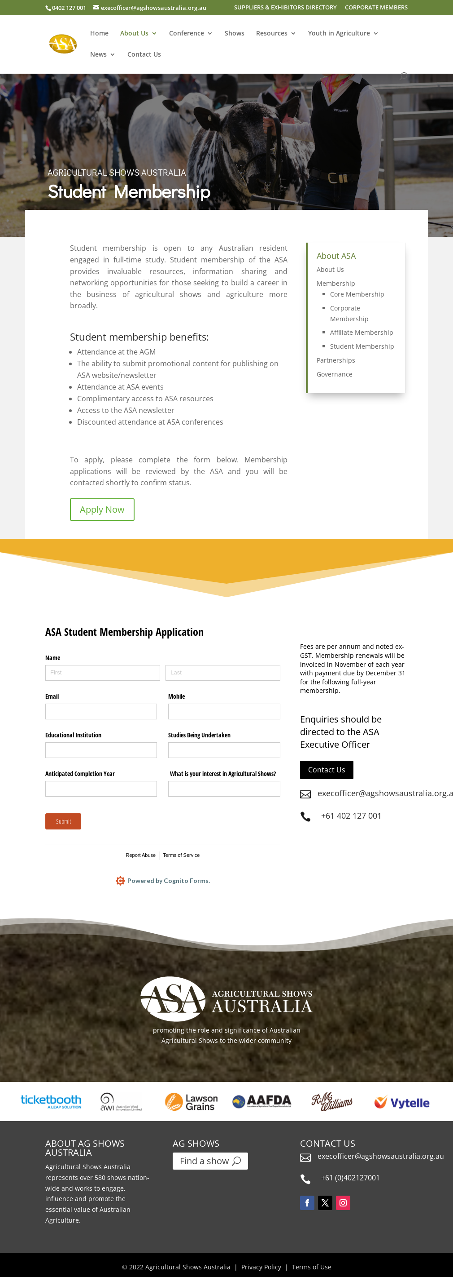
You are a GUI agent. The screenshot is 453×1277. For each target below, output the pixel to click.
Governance (335, 374)
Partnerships (336, 360)
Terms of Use (311, 1267)
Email (52, 696)
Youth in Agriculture (339, 33)
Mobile (176, 696)
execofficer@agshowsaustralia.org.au (381, 1156)
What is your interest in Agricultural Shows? (222, 773)
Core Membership (357, 294)
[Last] (223, 673)
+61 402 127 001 (351, 815)
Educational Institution (73, 735)
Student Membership (362, 346)
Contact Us (144, 54)
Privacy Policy (261, 1267)
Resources (271, 33)
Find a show (204, 1161)
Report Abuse (141, 855)
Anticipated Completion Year (80, 773)
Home (99, 33)
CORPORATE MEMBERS (376, 7)
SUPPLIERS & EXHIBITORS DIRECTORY (285, 7)
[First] (102, 673)
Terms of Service (181, 855)
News (98, 54)
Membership (336, 283)
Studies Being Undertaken (199, 735)
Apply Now (102, 509)
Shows (234, 33)
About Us (134, 33)
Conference (186, 33)
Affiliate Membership (361, 332)
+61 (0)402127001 (350, 1178)
